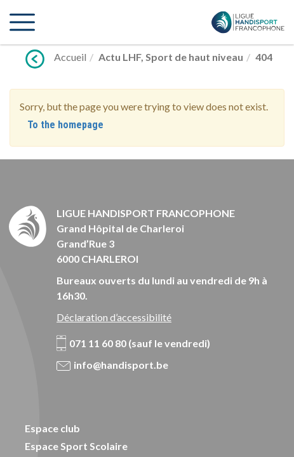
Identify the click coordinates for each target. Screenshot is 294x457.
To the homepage (65, 125)
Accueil (70, 57)
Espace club (52, 428)
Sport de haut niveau (194, 57)
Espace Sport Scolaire (76, 446)
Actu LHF (119, 57)
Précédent (34, 59)
